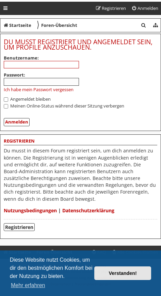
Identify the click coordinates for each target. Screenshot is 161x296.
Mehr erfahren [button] (28, 285)
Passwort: (14, 75)
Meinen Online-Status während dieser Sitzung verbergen (64, 106)
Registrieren (19, 227)
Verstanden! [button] (123, 273)
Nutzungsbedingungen (30, 210)
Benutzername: (21, 58)
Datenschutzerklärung (88, 210)
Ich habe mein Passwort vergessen (39, 90)
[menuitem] (145, 8)
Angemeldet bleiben (27, 99)
